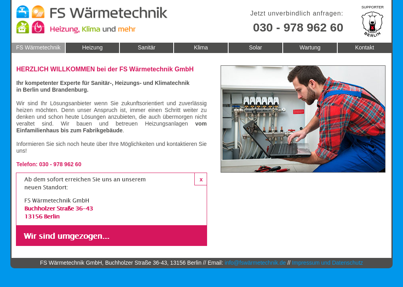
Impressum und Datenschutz (327, 262)
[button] (200, 179)
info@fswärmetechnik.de (255, 262)
